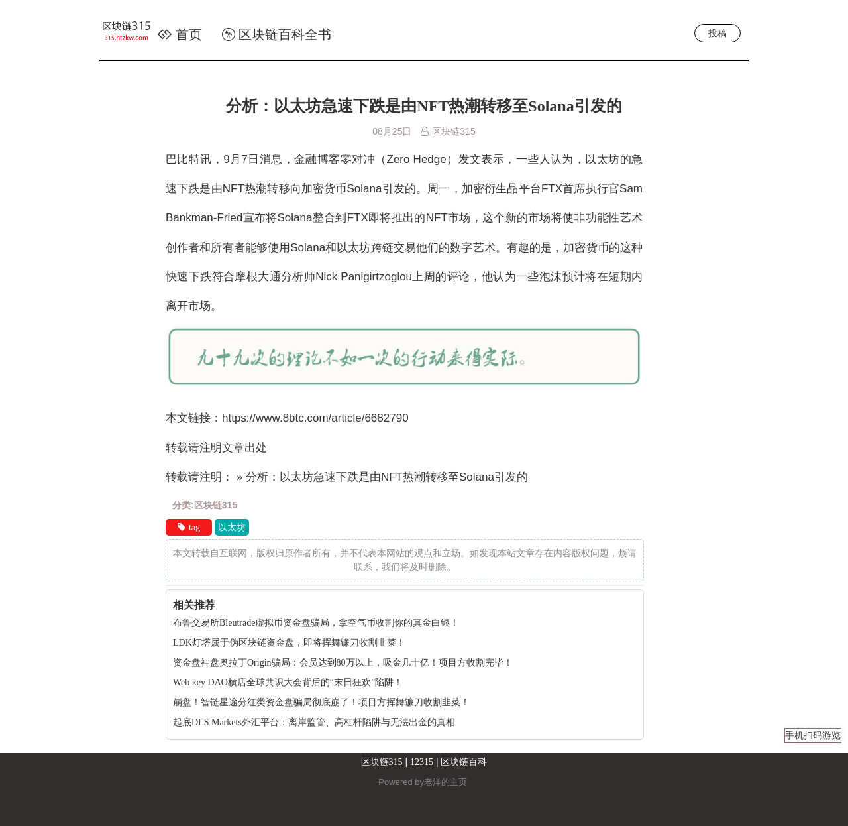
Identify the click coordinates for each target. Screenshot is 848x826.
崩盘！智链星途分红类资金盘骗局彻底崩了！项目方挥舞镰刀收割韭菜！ (321, 702)
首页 (179, 34)
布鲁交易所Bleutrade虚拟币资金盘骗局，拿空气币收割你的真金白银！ (316, 623)
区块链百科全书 (276, 34)
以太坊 (232, 527)
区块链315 (382, 762)
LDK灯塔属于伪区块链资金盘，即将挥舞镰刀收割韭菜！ (289, 643)
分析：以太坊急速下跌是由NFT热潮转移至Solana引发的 (423, 106)
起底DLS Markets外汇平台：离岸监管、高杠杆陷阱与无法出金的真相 (314, 722)
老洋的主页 (445, 782)
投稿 (717, 33)
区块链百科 (464, 762)
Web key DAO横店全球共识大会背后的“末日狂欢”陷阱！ (288, 682)
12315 (421, 762)
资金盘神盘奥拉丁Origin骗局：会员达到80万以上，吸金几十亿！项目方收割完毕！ (343, 663)
